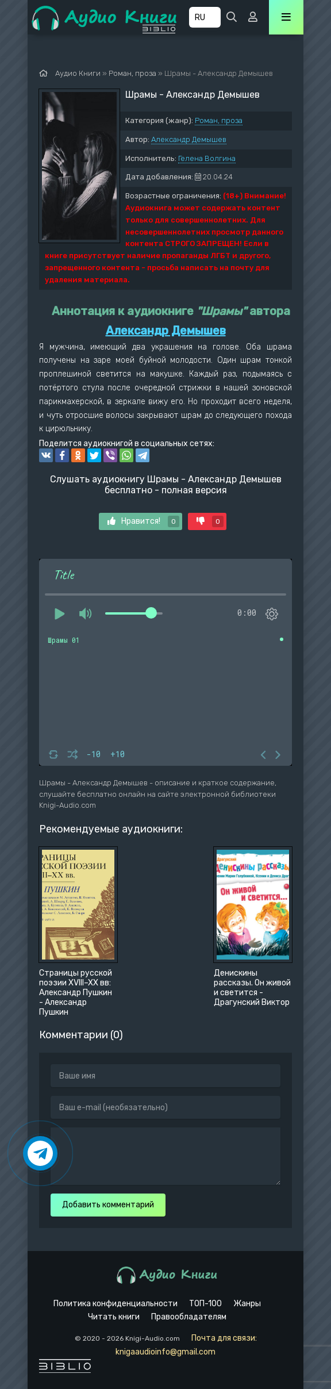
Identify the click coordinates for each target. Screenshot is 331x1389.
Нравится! (143, 521)
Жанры (247, 1304)
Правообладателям (188, 1317)
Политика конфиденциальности (115, 1304)
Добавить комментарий (108, 1205)
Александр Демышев (188, 139)
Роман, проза (219, 120)
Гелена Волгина (207, 158)
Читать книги (114, 1317)
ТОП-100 (205, 1304)
